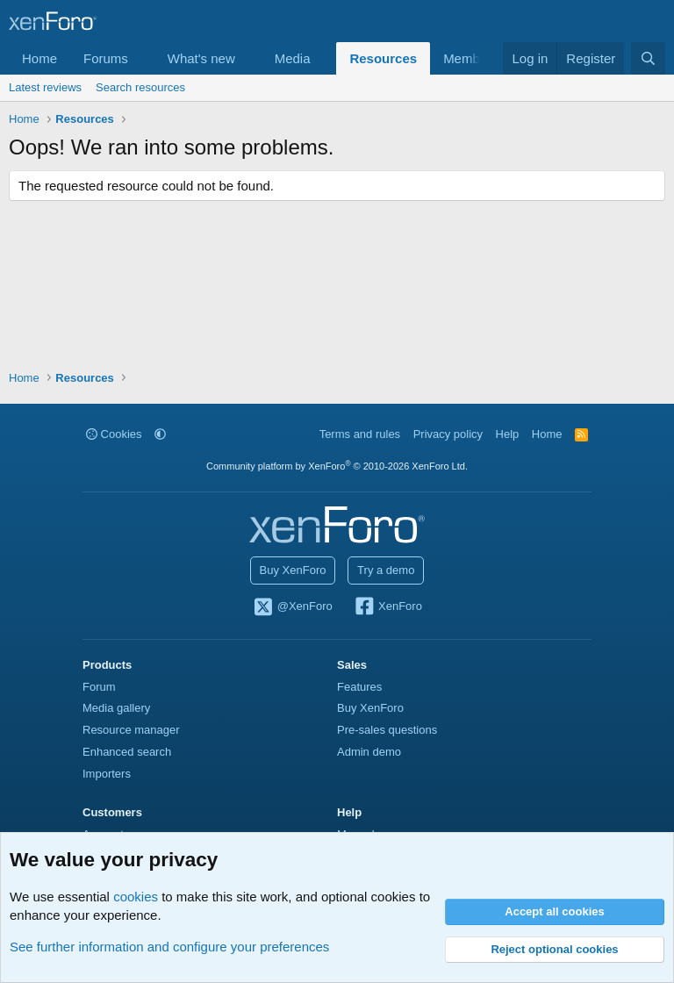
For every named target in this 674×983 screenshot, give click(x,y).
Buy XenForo (293, 570)
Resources (383, 58)
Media (293, 58)
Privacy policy (448, 434)
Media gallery (116, 707)
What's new (201, 58)
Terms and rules (359, 434)
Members (470, 58)
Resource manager (131, 729)
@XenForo (292, 607)
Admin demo (369, 751)
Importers (106, 773)
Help (508, 434)
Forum (99, 686)
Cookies (114, 434)
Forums (105, 58)
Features (359, 686)
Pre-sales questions (387, 729)
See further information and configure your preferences (169, 946)
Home (39, 58)
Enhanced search (126, 751)
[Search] (648, 58)
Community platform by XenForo (337, 466)
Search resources (140, 87)
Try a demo (385, 570)
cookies (135, 896)
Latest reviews (45, 87)
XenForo (387, 607)
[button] (142, 58)
